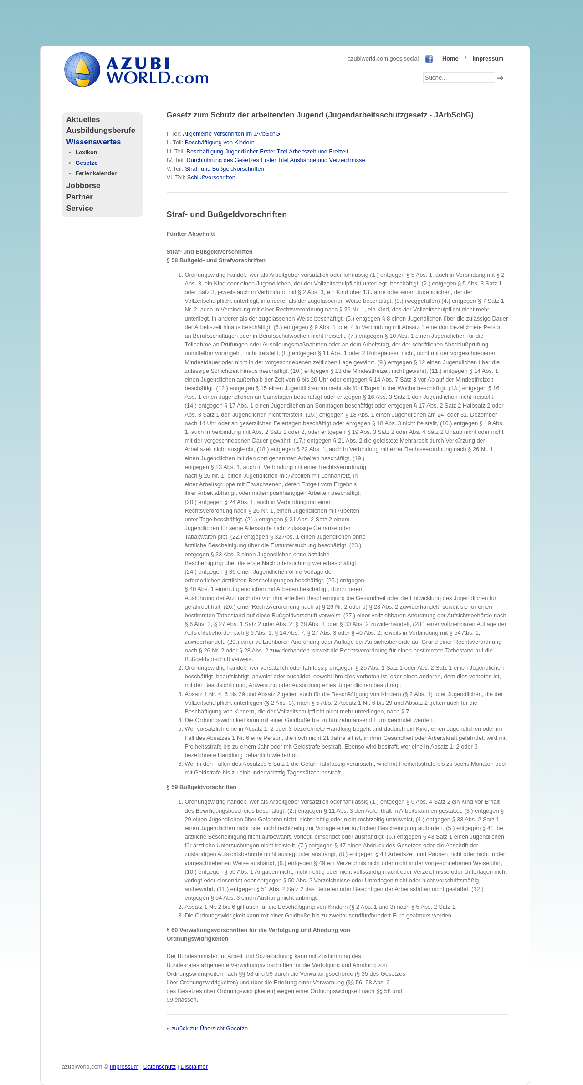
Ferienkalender (96, 173)
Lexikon (86, 152)
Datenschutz (159, 1066)
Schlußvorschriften (211, 177)
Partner (79, 197)
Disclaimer (194, 1066)
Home (450, 58)
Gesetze (87, 162)
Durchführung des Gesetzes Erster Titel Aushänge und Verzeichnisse (276, 160)
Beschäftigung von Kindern (220, 142)
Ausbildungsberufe (100, 130)
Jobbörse (83, 185)
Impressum (487, 58)
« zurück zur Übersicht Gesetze (207, 1028)
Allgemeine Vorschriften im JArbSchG (231, 133)
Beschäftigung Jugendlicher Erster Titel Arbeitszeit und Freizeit (267, 151)
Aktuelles (83, 119)
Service (79, 208)
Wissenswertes (93, 142)
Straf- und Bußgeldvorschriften (224, 168)
